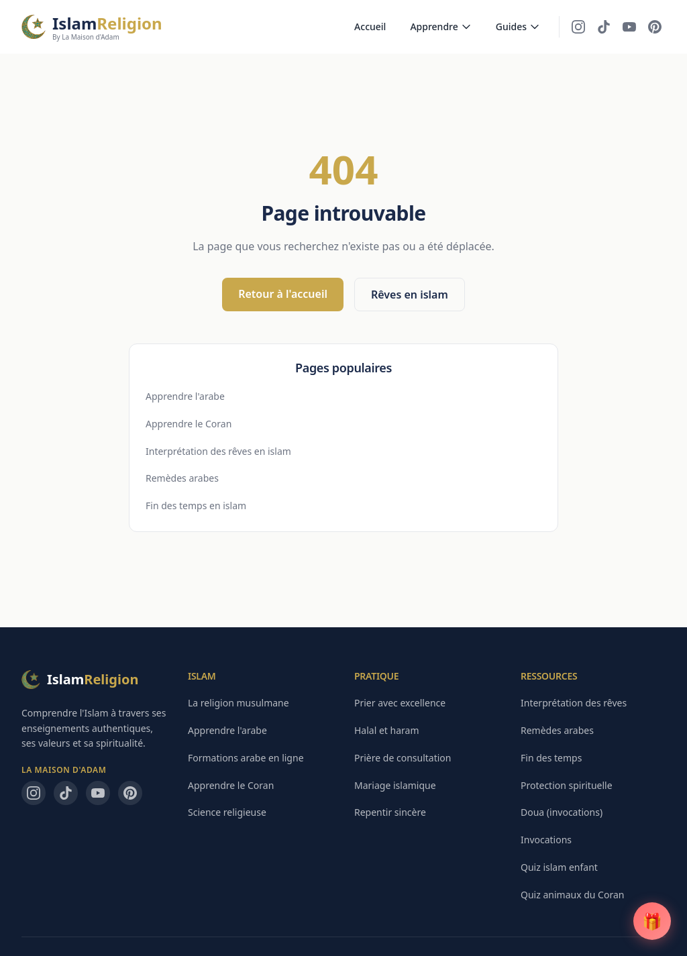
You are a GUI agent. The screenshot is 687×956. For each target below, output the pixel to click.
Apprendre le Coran (188, 423)
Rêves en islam (409, 294)
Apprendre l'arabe (185, 396)
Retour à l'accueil (282, 293)
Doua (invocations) (561, 812)
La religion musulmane (238, 702)
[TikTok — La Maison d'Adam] (604, 27)
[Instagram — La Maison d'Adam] (578, 27)
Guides (518, 26)
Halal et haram (386, 730)
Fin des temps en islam (196, 505)
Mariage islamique (395, 785)
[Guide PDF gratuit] (652, 921)
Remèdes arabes (182, 478)
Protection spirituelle (567, 785)
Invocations (546, 839)
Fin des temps (551, 757)
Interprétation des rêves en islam (218, 451)
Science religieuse (227, 812)
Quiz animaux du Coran (572, 894)
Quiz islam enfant (559, 867)
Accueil (370, 26)
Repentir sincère (390, 812)
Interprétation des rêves (574, 702)
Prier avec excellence (399, 702)
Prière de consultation (402, 757)
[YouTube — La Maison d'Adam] (629, 27)
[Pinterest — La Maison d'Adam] (655, 27)
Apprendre (440, 26)
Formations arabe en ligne (246, 757)
